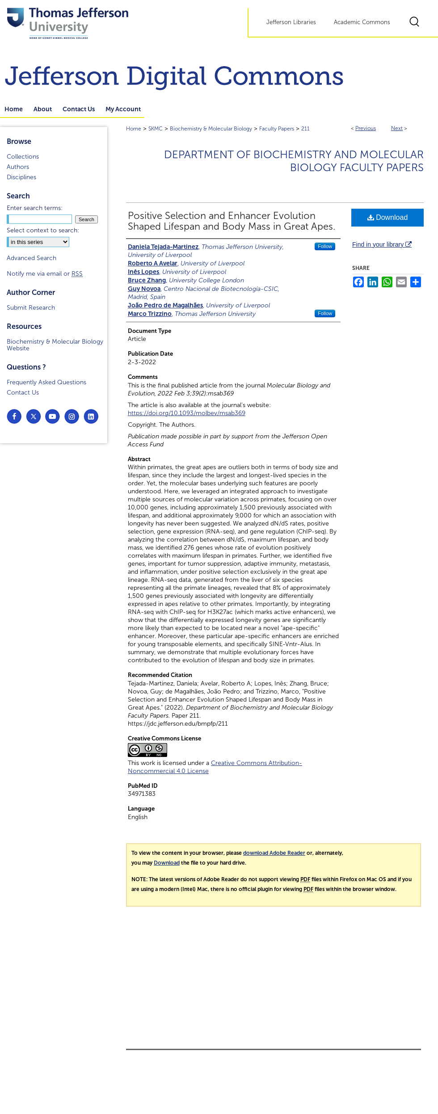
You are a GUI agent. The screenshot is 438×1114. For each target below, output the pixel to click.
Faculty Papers (276, 129)
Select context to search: (43, 230)
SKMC (155, 129)
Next (397, 128)
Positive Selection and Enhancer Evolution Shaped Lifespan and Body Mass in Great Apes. (231, 221)
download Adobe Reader (274, 853)
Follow (325, 246)
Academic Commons (362, 22)
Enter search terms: (35, 208)
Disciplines (21, 177)
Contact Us (23, 392)
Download (387, 217)
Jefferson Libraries (291, 22)
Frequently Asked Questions (46, 382)
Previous (365, 128)
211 (305, 129)
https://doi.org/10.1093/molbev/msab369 (186, 413)
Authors (18, 167)
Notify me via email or (45, 273)
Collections (23, 156)
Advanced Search (31, 258)
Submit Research (31, 307)
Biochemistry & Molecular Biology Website (55, 345)
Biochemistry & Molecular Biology (211, 129)
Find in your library (382, 244)
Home (133, 129)
